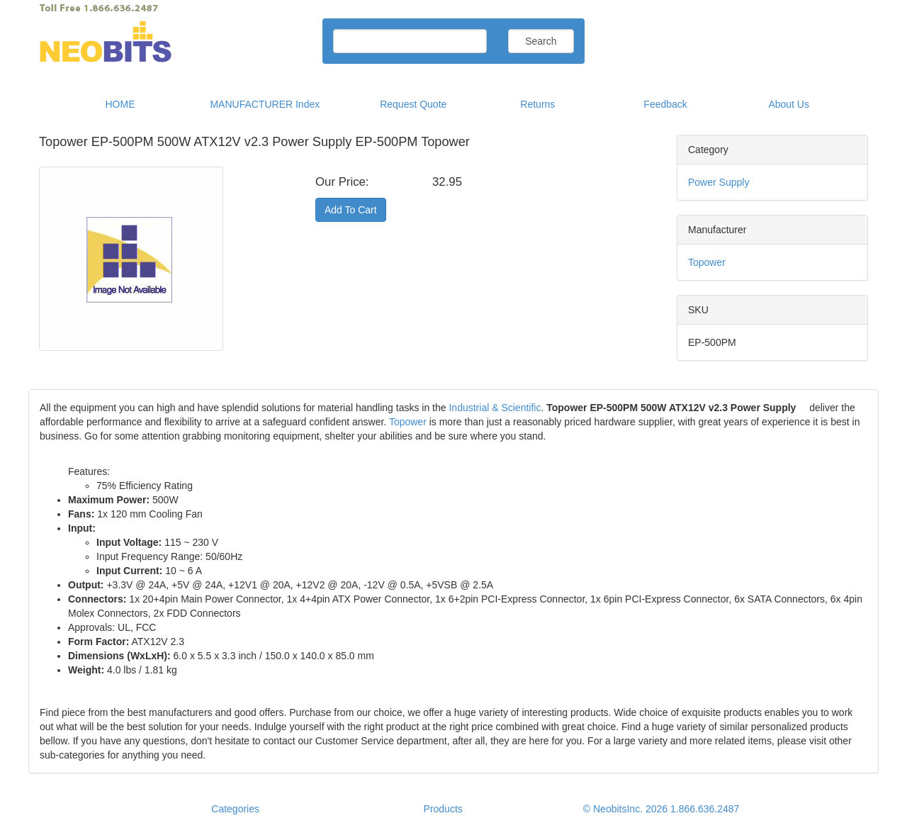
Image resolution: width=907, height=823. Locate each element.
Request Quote (413, 104)
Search (540, 41)
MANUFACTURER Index (265, 104)
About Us (788, 104)
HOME (120, 104)
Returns (537, 104)
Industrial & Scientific (495, 407)
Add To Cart (351, 209)
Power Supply (718, 182)
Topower (707, 262)
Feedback (665, 104)
